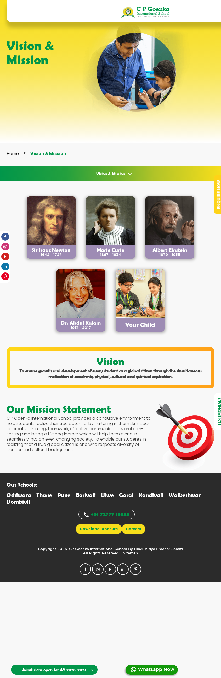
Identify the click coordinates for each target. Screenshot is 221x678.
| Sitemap (129, 553)
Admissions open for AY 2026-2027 (56, 669)
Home (13, 154)
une (63, 495)
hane (44, 495)
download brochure (99, 529)
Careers (133, 529)
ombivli (18, 501)
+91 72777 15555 (106, 514)
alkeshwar (185, 495)
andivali (151, 495)
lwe (107, 495)
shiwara (19, 495)
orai (126, 495)
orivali (86, 495)
